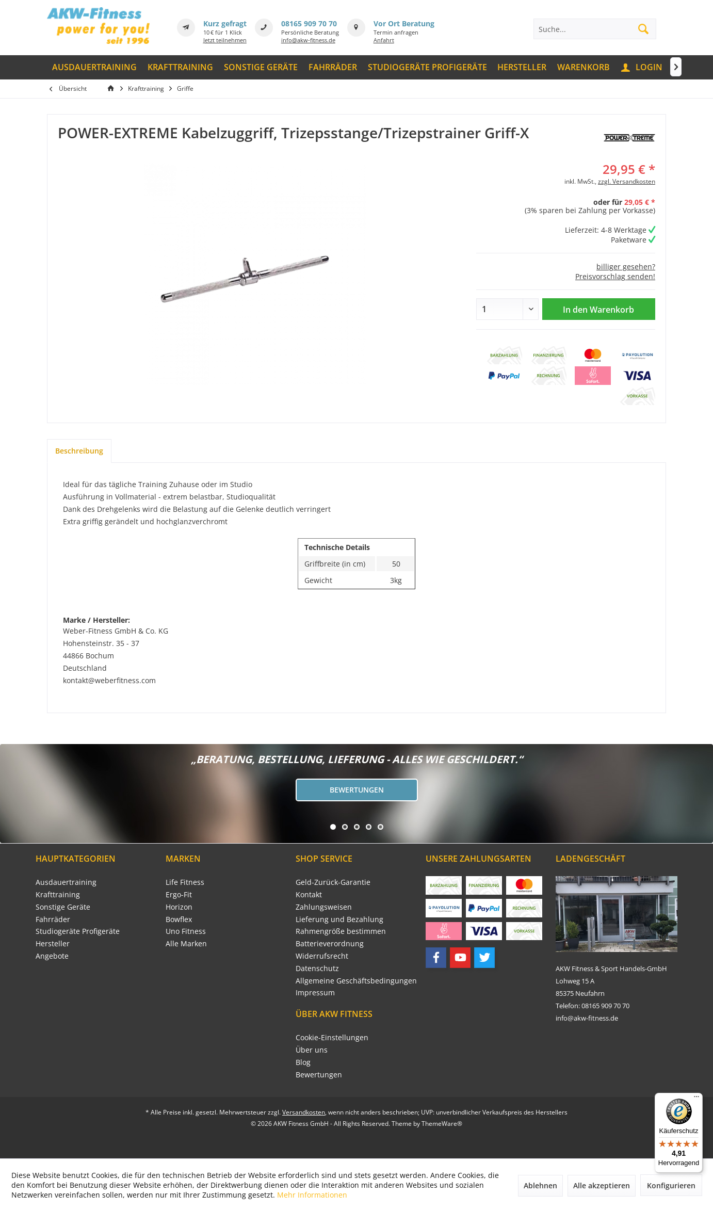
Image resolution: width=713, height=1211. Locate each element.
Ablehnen (540, 1185)
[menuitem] (94, 67)
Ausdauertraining (66, 882)
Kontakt (309, 894)
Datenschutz (317, 968)
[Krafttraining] (180, 67)
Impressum (315, 992)
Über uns (312, 1050)
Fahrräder (53, 919)
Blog (303, 1062)
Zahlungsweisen (324, 907)
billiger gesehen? (625, 266)
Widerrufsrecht (322, 956)
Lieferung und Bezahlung (339, 919)
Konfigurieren (671, 1185)
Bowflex (179, 919)
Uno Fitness (186, 931)
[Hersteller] (522, 67)
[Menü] (696, 1099)
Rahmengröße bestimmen (341, 931)
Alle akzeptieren (601, 1185)
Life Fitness (185, 882)
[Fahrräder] (332, 67)
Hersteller (53, 943)
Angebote (52, 956)
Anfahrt (384, 40)
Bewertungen (357, 790)
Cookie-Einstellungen (332, 1037)
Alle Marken (186, 943)
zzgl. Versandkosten (626, 181)
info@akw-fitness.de (308, 40)
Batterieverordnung (330, 943)
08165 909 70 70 (309, 23)
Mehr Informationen (312, 1195)
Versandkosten (303, 1112)
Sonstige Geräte (63, 907)
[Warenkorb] (583, 67)
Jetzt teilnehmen (225, 40)
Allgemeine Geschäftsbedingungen (356, 981)
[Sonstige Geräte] (261, 67)
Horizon (179, 907)
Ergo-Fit (179, 894)
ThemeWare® (442, 1123)
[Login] (642, 67)
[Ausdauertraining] (94, 67)
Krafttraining (58, 894)
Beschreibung (79, 451)
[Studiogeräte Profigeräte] (427, 67)
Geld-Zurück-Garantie (333, 882)
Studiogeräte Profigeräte (78, 931)
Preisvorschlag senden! (615, 276)
